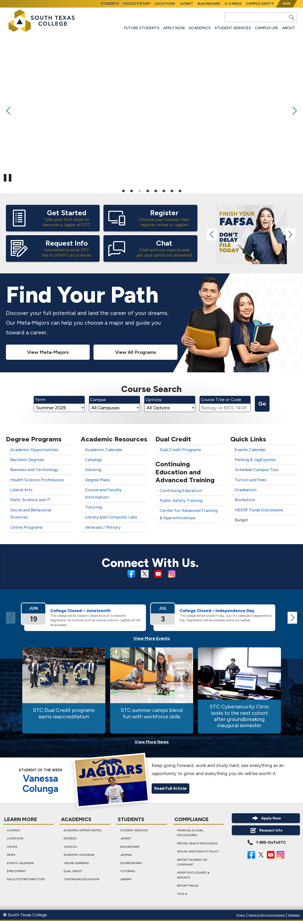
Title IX (182, 893)
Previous (8, 110)
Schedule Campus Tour (257, 469)
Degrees (70, 838)
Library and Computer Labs (111, 517)
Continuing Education (181, 490)
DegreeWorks (131, 863)
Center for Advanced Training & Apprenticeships (188, 514)
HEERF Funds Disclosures (259, 510)
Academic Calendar (103, 449)
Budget (241, 520)
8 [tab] (180, 190)
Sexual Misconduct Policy (198, 851)
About (288, 28)
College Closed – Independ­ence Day (217, 610)
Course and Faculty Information (103, 493)
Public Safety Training (181, 500)
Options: (153, 399)
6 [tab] (164, 190)
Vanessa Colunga (40, 784)
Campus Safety (260, 4)
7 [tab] (172, 190)
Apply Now (174, 28)
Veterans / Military (103, 527)
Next (294, 110)
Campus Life (266, 28)
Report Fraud (187, 885)
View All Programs (135, 352)
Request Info (266, 830)
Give (286, 4)
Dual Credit (73, 871)
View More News (152, 741)
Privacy (240, 915)
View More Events (151, 638)
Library (126, 879)
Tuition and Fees (250, 479)
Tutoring (93, 507)
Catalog (70, 846)
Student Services (232, 28)
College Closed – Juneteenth (80, 610)
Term (40, 399)
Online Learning (76, 863)
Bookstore (245, 499)
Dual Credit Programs (180, 449)
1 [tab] (123, 190)
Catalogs (93, 459)
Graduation (245, 489)
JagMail (126, 854)
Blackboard (209, 4)
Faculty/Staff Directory (26, 879)
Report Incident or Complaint (192, 862)
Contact (14, 830)
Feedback (294, 915)
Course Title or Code (221, 399)
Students (110, 4)
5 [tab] (155, 190)
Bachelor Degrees (27, 459)
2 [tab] (131, 190)
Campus (98, 399)
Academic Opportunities (34, 449)
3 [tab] (139, 190)
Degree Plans (97, 479)
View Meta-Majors (48, 352)
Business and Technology (34, 469)
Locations (165, 4)
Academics (200, 28)
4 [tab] (147, 190)
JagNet (186, 4)
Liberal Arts (21, 489)
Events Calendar (250, 449)
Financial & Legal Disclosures (190, 833)
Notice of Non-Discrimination (266, 915)
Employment (16, 871)
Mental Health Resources (197, 843)
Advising (93, 469)
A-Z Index (233, 4)
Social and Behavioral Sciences (30, 513)
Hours (12, 846)
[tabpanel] (151, 109)
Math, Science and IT (30, 499)
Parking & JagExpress (255, 459)
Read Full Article (170, 788)
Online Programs (26, 527)
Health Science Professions (37, 479)
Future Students (141, 28)
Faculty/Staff (136, 4)
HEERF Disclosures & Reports (193, 875)
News (11, 854)
